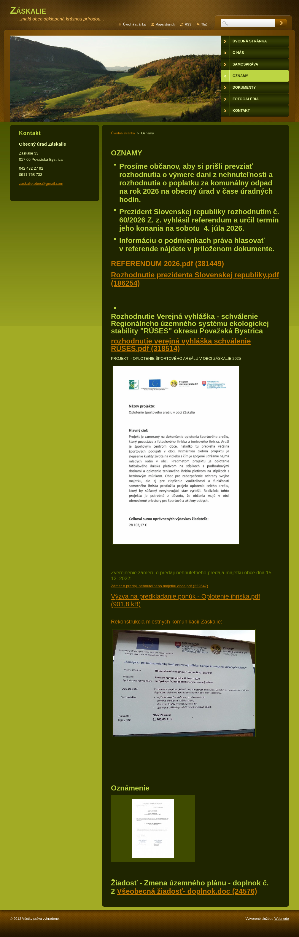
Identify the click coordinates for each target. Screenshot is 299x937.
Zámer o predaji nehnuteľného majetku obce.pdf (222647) (159, 586)
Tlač (204, 24)
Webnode (281, 918)
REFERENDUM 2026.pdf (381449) (167, 264)
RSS (188, 24)
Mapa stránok (165, 24)
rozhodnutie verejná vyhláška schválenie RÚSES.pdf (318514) (181, 344)
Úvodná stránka (123, 133)
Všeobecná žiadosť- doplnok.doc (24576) (187, 891)
